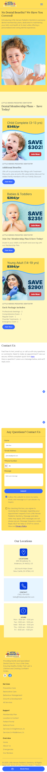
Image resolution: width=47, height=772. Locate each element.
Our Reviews (8, 753)
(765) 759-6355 (23, 594)
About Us (7, 745)
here (32, 356)
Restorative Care (10, 691)
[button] (6, 466)
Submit (23, 491)
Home (5, 742)
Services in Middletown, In (13, 732)
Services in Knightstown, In (14, 728)
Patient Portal (8, 721)
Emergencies (8, 749)
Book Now (23, 769)
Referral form (8, 725)
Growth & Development (12, 698)
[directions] (43, 393)
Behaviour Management (12, 695)
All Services (7, 702)
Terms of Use (16, 765)
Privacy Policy (21, 526)
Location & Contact (11, 718)
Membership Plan (10, 714)
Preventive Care (9, 688)
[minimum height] (23, 480)
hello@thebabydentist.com (23, 597)
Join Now (8, 181)
